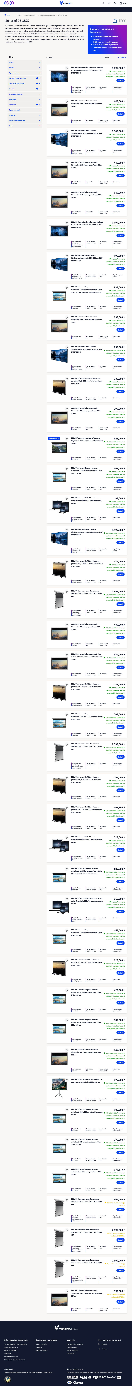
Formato (25, 89)
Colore (25, 126)
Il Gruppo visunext (72, 1347)
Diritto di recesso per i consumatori (14, 1360)
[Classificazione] (118, 57)
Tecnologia (25, 99)
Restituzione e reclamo (11, 1357)
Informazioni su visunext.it (75, 1344)
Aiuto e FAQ (7, 1353)
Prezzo (25, 62)
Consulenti (39, 1347)
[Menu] (6, 7)
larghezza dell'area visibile (25, 78)
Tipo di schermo (25, 73)
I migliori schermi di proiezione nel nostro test (107, 48)
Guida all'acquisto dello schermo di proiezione (105, 38)
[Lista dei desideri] (109, 7)
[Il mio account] (115, 7)
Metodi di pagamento (10, 1350)
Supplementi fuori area (11, 1347)
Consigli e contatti (41, 1344)
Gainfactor (25, 105)
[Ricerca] (103, 7)
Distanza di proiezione (25, 94)
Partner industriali (72, 1350)
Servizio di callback (41, 1350)
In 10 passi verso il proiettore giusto (105, 42)
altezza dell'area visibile (25, 83)
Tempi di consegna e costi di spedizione (15, 1344)
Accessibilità (70, 1353)
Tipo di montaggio (25, 110)
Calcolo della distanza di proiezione (105, 45)
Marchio (25, 68)
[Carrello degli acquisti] (123, 7)
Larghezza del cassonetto (25, 120)
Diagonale (25, 115)
